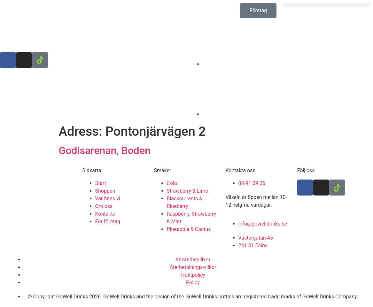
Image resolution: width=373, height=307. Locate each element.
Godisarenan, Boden (105, 150)
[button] (326, 5)
